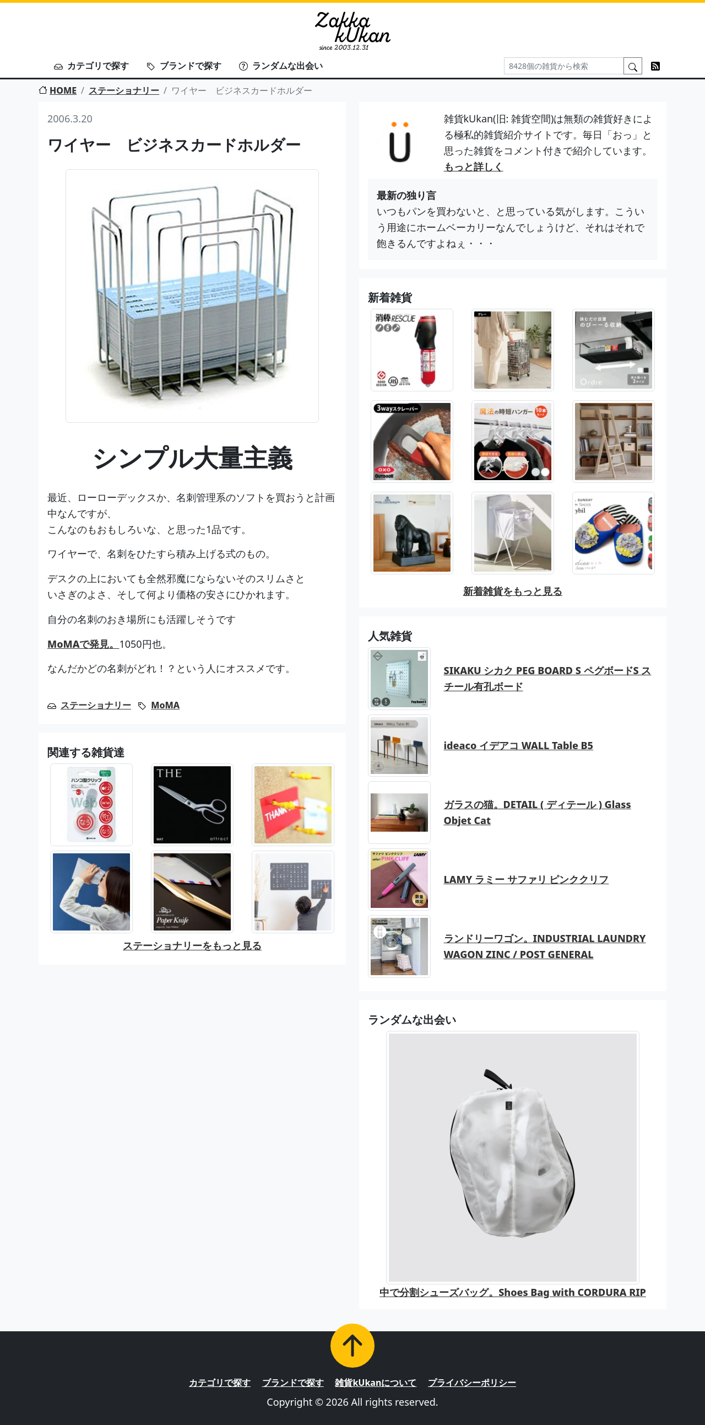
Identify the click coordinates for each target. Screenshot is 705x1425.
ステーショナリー (124, 90)
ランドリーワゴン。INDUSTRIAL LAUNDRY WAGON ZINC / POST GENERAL (545, 946)
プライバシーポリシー (472, 1382)
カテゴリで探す (91, 66)
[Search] (564, 65)
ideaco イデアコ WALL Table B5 (519, 745)
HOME (58, 90)
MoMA (165, 705)
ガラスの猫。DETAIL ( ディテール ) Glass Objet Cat (537, 812)
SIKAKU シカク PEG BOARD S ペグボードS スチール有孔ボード (548, 678)
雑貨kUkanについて (375, 1382)
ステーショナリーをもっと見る (192, 945)
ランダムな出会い (281, 66)
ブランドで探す (184, 66)
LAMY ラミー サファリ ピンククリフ (526, 879)
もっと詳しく (473, 166)
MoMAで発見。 (83, 643)
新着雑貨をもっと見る (512, 591)
